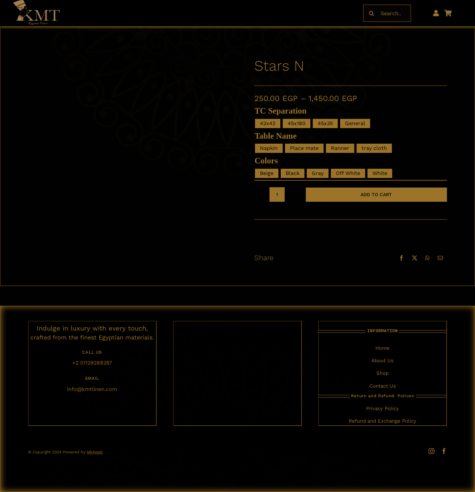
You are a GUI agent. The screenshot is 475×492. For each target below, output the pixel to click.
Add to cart (376, 194)
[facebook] (444, 451)
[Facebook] (401, 257)
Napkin (269, 148)
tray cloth (374, 148)
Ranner (340, 148)
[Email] (440, 257)
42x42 (267, 123)
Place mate (304, 148)
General (355, 123)
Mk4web (95, 452)
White (379, 173)
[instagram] (431, 451)
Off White (348, 173)
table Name (276, 135)
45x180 (296, 123)
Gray (318, 173)
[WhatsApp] (427, 257)
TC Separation (281, 110)
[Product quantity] (277, 194)
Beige (266, 173)
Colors (266, 160)
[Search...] (387, 13)
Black (293, 173)
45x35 (325, 123)
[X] (414, 257)
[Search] (371, 13)
